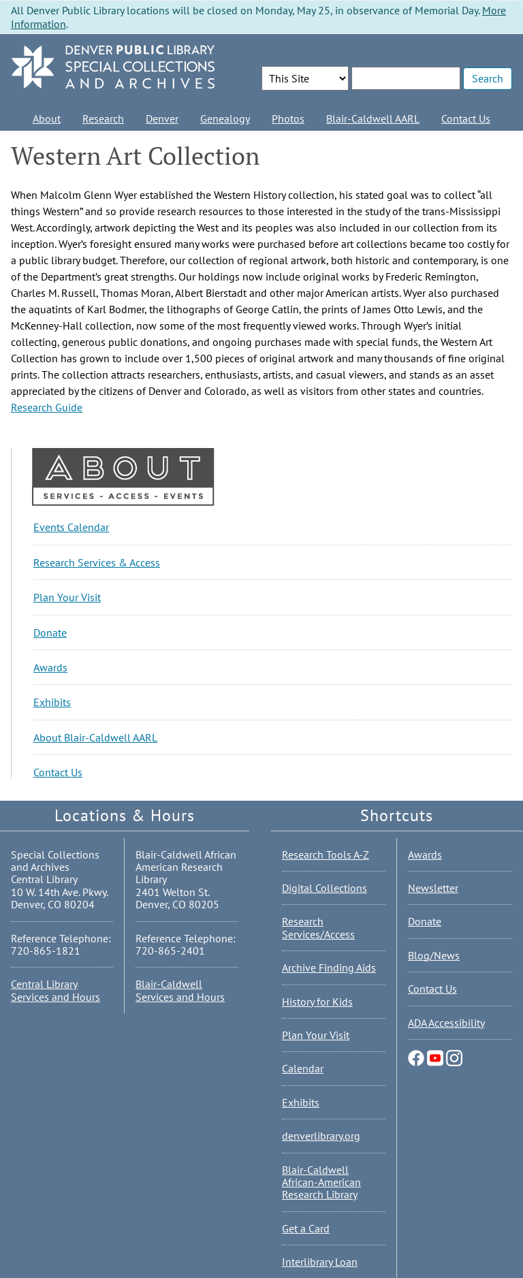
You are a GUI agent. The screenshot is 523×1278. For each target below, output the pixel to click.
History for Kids (317, 1001)
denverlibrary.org (321, 1136)
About (47, 118)
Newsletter (433, 888)
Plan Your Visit (67, 597)
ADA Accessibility (446, 1022)
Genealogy (225, 118)
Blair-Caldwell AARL (372, 118)
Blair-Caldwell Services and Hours (180, 990)
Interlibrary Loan (320, 1261)
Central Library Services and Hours (55, 990)
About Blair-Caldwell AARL (95, 737)
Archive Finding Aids (329, 967)
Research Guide (46, 407)
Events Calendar (71, 527)
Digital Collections (324, 888)
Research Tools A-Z (325, 854)
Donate (50, 632)
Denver (162, 118)
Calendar (302, 1068)
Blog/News (434, 955)
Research (103, 118)
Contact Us (465, 118)
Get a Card (306, 1228)
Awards (50, 667)
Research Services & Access (96, 562)
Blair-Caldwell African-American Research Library (321, 1182)
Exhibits (52, 702)
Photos (288, 118)
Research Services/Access (318, 927)
